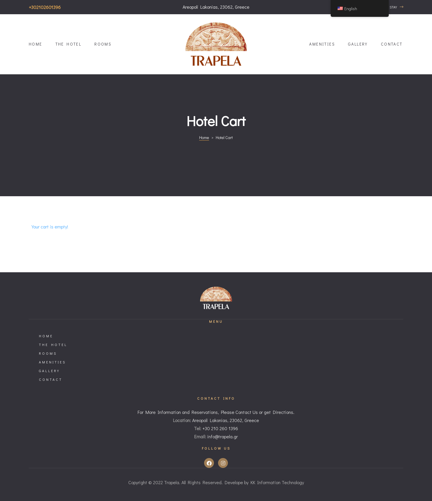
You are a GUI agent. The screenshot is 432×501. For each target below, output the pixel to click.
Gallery (358, 44)
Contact (392, 44)
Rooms (102, 44)
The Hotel (68, 44)
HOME (35, 44)
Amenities (322, 44)
